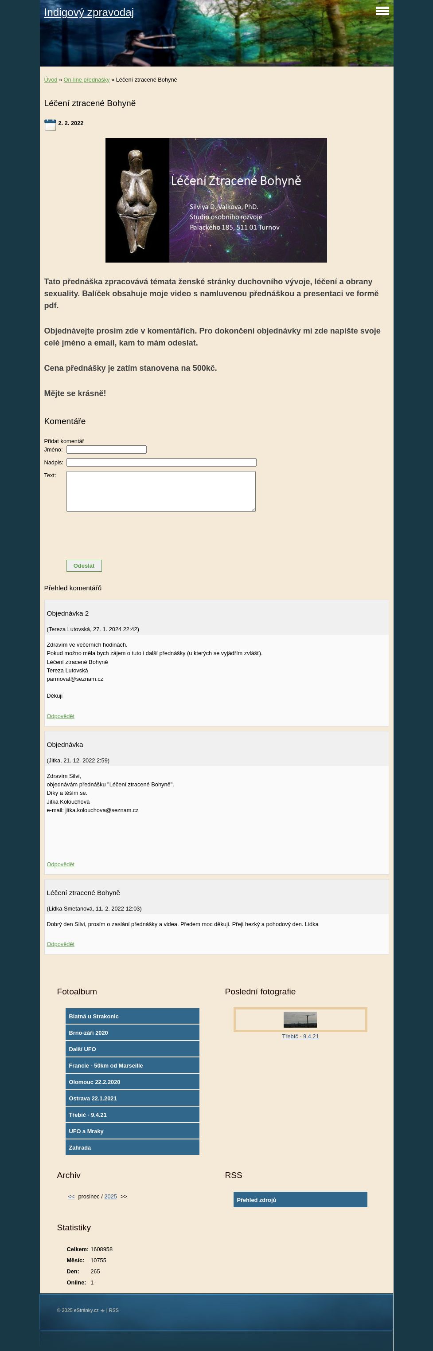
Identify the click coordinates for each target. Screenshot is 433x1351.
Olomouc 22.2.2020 (94, 1082)
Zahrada (80, 1147)
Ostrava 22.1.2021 (93, 1098)
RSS (114, 1310)
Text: (50, 475)
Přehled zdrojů (256, 1200)
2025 (110, 1196)
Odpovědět (61, 716)
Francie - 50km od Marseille (106, 1065)
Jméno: (53, 449)
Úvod (51, 79)
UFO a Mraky (86, 1131)
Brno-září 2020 (88, 1032)
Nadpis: (53, 462)
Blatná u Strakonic (93, 1016)
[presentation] (216, 535)
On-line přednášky (87, 79)
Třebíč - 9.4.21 (87, 1114)
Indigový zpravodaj (89, 12)
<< (71, 1196)
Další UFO (82, 1049)
